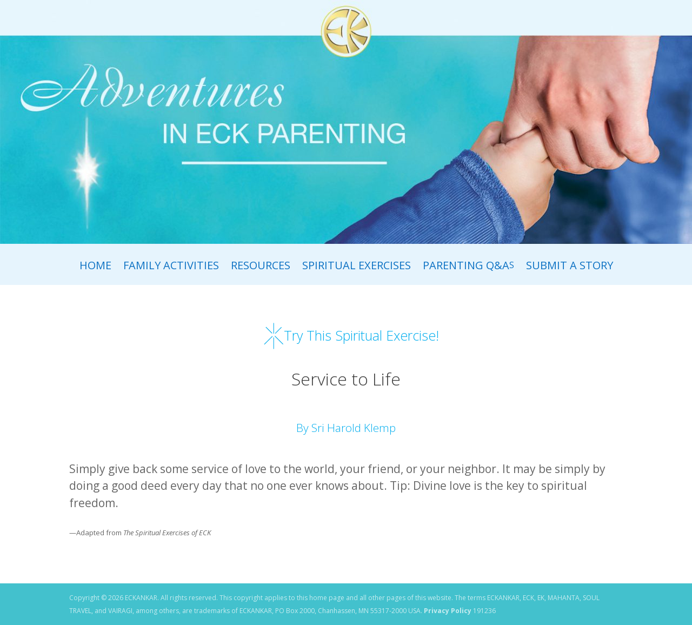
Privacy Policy (447, 610)
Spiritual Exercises (356, 267)
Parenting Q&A (468, 267)
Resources (260, 267)
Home (95, 267)
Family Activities (171, 267)
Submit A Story (569, 267)
